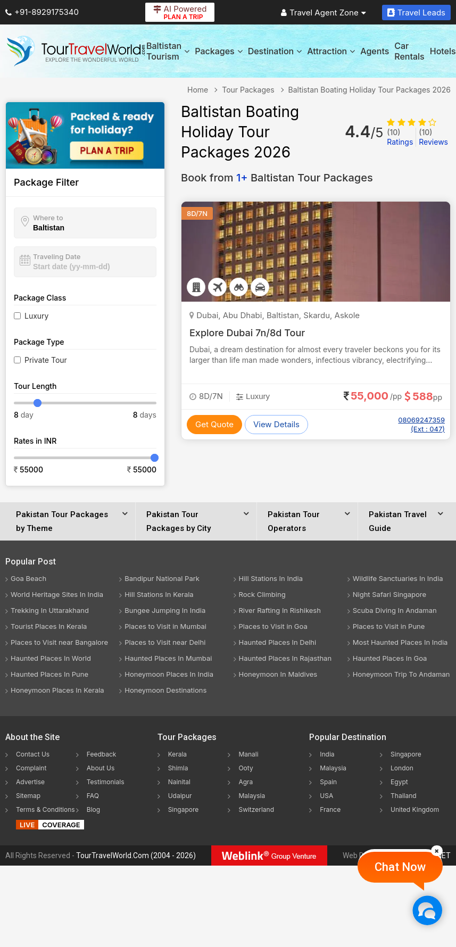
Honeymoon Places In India (169, 674)
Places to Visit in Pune (389, 626)
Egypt (399, 782)
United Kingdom (415, 809)
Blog (93, 809)
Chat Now (400, 867)
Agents (374, 51)
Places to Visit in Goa (273, 626)
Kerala (177, 754)
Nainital (179, 782)
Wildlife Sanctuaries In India (398, 578)
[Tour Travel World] (75, 51)
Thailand (404, 796)
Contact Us (32, 754)
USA (326, 796)
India (327, 754)
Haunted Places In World (51, 658)
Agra (245, 782)
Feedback (102, 754)
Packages (218, 51)
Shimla (178, 768)
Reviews (433, 137)
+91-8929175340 (42, 12)
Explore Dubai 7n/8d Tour (247, 332)
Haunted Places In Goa (390, 658)
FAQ (93, 796)
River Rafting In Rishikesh (280, 610)
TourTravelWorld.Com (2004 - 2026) (136, 855)
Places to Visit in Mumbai (165, 626)
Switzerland (256, 809)
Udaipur (180, 796)
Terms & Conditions (45, 809)
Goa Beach (28, 578)
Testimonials (106, 782)
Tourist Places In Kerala (49, 626)
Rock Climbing (262, 594)
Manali (248, 754)
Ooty (245, 768)
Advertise (30, 782)
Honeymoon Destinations (165, 690)
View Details (276, 424)
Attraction (331, 51)
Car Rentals (409, 51)
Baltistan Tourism (167, 51)
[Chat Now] (427, 910)
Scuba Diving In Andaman (395, 610)
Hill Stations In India (271, 578)
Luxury (36, 315)
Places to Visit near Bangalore (59, 642)
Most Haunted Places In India (400, 642)
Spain (328, 782)
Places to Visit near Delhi (165, 642)
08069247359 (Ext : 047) (421, 424)
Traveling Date (56, 256)
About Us (100, 768)
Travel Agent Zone (323, 12)
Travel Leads (416, 12)
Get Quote (214, 424)
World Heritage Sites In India (57, 594)
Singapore (183, 809)
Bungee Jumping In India (165, 610)
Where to (48, 217)
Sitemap (28, 796)
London (402, 768)
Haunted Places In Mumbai (168, 658)
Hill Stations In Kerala (159, 594)
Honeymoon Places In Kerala (57, 690)
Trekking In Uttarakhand (50, 610)
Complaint (31, 768)
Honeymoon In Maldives (278, 674)
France (330, 809)
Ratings (400, 137)
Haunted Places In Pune (49, 674)
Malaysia (251, 796)
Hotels (443, 51)
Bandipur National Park (162, 578)
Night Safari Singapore (389, 594)
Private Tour (45, 359)
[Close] (437, 850)
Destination (275, 51)
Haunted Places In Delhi (278, 642)
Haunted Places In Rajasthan (285, 658)
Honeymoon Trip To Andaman (401, 674)
